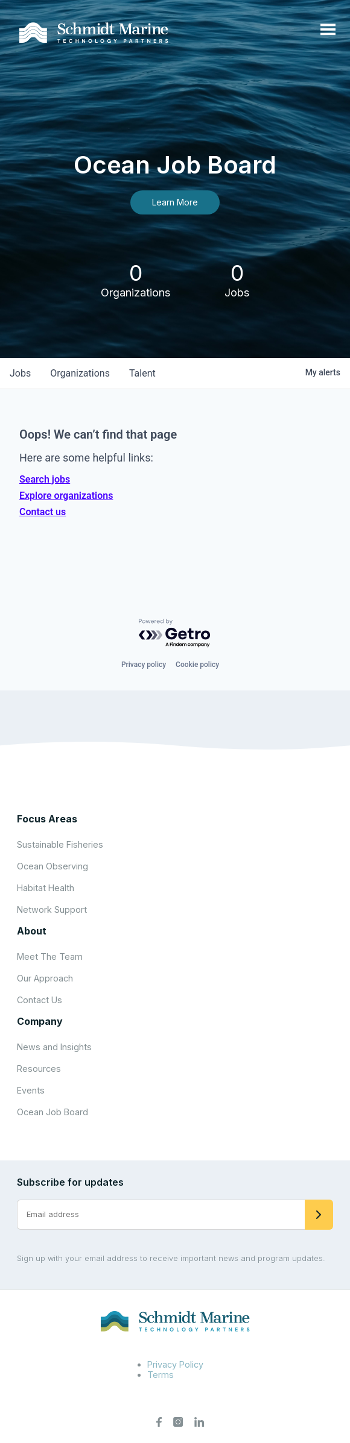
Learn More (175, 202)
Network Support (52, 909)
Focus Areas (47, 819)
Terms (160, 1374)
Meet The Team (50, 956)
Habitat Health (45, 888)
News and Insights (54, 1047)
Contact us (42, 512)
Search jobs (44, 479)
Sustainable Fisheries (60, 844)
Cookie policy (197, 664)
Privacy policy (143, 664)
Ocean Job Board (52, 1112)
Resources (39, 1068)
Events (31, 1090)
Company (40, 1021)
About (31, 931)
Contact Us (39, 1000)
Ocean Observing (52, 866)
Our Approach (45, 978)
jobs (20, 373)
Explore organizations (66, 495)
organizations (80, 373)
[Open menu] (328, 30)
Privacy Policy (175, 1364)
